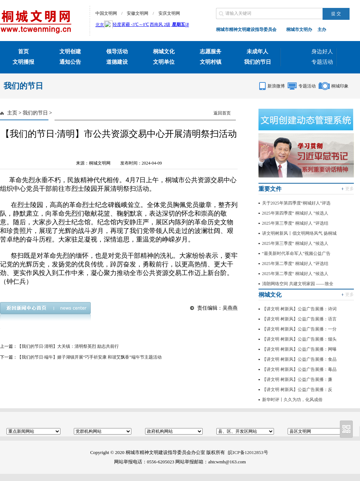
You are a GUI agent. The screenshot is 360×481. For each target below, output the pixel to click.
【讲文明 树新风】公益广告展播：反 (297, 389)
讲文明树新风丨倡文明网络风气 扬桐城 (299, 233)
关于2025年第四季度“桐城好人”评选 (296, 203)
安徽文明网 (137, 13)
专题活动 (322, 62)
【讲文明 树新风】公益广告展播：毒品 (299, 369)
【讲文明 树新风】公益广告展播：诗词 (299, 308)
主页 (12, 113)
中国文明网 (106, 13)
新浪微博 (276, 86)
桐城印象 (339, 86)
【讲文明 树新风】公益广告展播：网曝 (299, 349)
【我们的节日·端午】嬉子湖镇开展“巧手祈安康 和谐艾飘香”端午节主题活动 (89, 357)
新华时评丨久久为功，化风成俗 (292, 399)
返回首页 (222, 113)
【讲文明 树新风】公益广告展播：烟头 (299, 339)
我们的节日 (35, 113)
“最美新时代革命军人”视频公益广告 (296, 253)
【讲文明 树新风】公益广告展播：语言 (299, 319)
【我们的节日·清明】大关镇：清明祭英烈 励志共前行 (68, 346)
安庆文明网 (169, 13)
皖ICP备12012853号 (248, 452)
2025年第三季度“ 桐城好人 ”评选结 (295, 223)
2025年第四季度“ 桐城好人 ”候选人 (295, 213)
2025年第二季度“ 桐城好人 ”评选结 (295, 263)
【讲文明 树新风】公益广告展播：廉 (297, 379)
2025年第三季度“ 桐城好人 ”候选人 (295, 243)
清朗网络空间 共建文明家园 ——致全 (297, 283)
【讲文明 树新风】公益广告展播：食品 (299, 359)
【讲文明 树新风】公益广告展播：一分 (299, 329)
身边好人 (322, 51)
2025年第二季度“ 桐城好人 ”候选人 (295, 273)
